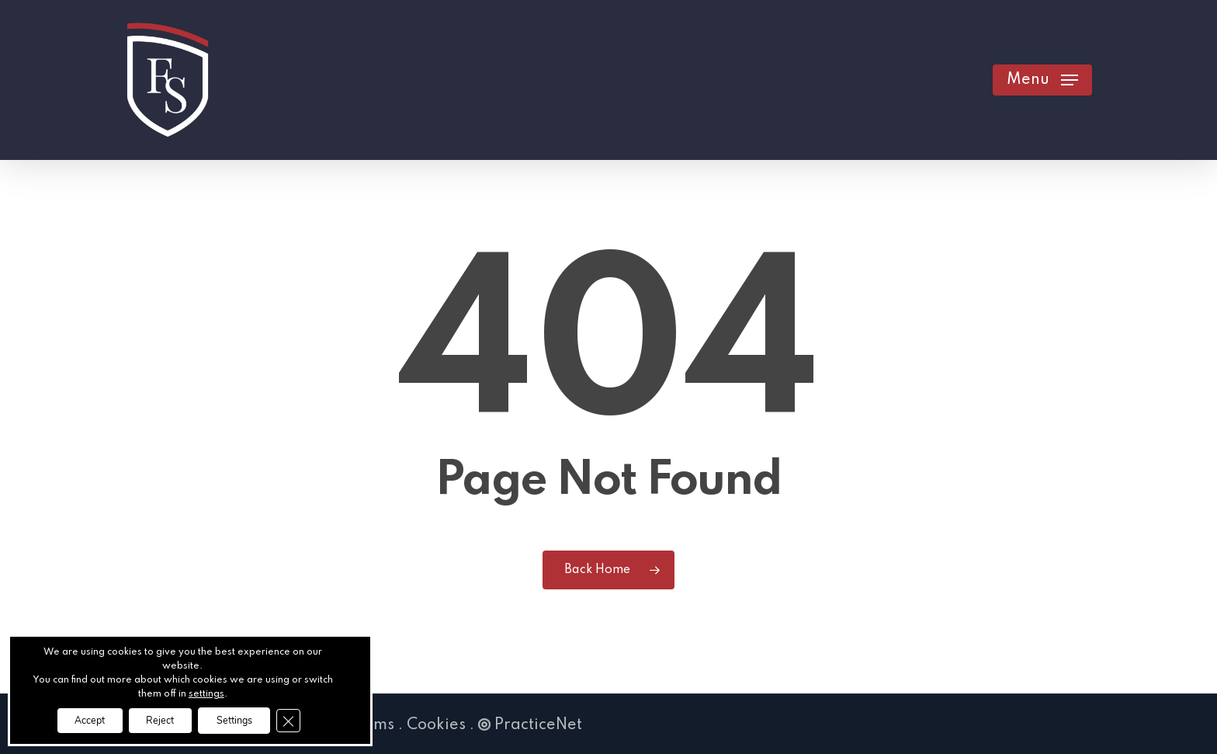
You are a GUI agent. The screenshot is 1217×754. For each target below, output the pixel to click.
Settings (247, 718)
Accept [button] (73, 718)
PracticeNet (530, 725)
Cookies (436, 725)
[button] (1042, 80)
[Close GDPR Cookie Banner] (311, 719)
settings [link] (206, 691)
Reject (158, 718)
